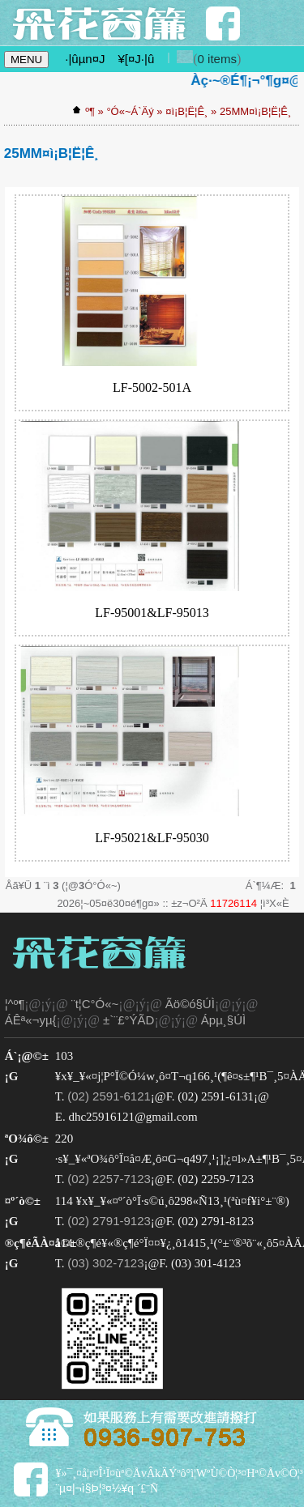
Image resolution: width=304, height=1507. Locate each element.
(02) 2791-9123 (109, 1221)
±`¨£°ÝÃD (128, 1020)
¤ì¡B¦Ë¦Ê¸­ (186, 111)
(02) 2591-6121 (109, 1096)
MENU (26, 59)
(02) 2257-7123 (109, 1179)
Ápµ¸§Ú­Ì (223, 1020)
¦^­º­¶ (14, 1004)
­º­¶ (90, 111)
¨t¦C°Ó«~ (95, 1004)
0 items (217, 59)
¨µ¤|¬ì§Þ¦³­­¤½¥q (94, 1488)
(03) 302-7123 (105, 1263)
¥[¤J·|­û (136, 59)
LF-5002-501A (152, 387)
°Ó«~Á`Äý (129, 111)
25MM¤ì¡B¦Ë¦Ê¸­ (255, 111)
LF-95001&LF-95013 (151, 612)
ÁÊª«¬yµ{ (31, 1020)
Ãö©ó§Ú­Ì (190, 1004)
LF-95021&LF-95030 (151, 838)
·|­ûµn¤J (85, 59)
